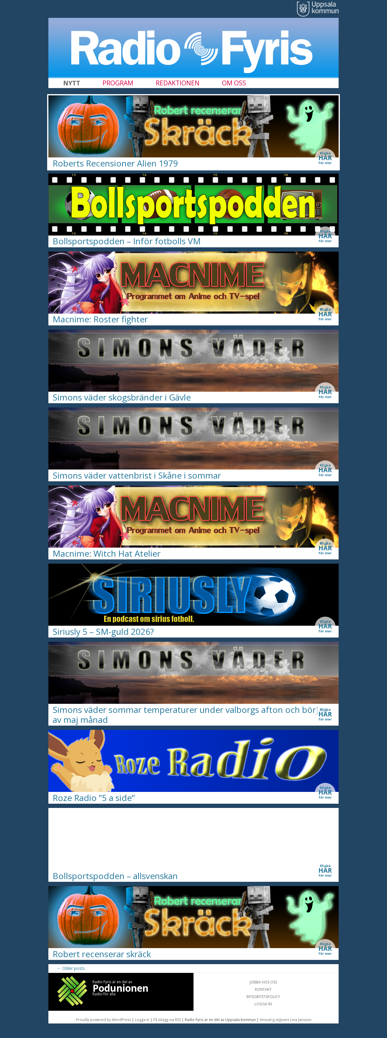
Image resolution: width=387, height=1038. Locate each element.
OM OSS (234, 83)
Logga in (142, 1019)
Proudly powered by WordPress (103, 1019)
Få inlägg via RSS (167, 1019)
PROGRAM (117, 83)
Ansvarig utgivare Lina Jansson (285, 1019)
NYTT (71, 83)
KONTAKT (263, 989)
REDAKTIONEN (178, 83)
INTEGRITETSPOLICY (263, 996)
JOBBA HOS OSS (263, 982)
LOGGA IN (263, 1004)
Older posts (71, 968)
